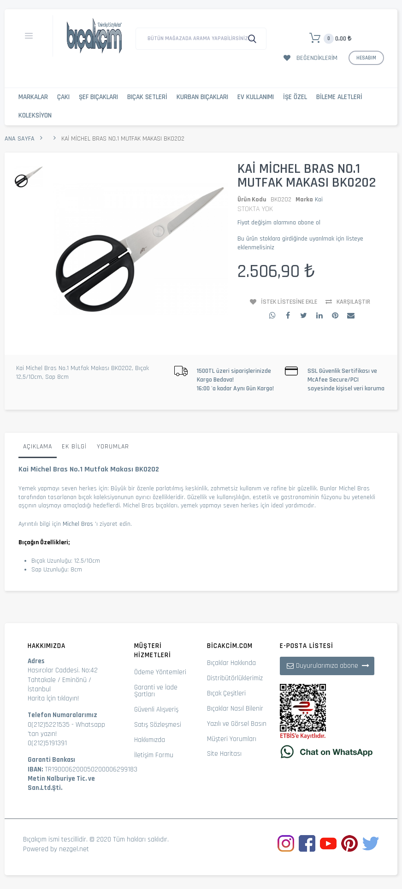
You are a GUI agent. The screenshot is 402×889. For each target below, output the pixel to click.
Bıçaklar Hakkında (231, 662)
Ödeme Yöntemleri (160, 672)
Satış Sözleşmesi (157, 724)
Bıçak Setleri (147, 97)
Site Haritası (224, 753)
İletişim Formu (153, 755)
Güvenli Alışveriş (156, 709)
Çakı (63, 97)
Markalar (33, 97)
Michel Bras (78, 524)
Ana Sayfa (20, 139)
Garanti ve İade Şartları (155, 691)
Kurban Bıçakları (202, 97)
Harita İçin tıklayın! (53, 698)
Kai (319, 199)
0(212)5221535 (49, 724)
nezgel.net (74, 849)
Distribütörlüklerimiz (235, 678)
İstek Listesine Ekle (289, 302)
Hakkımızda (149, 739)
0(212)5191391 (47, 743)
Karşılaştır (353, 302)
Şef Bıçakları (98, 97)
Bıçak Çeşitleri (226, 693)
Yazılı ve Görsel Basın (236, 723)
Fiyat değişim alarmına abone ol (278, 222)
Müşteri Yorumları (231, 739)
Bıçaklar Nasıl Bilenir (235, 708)
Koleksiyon (35, 115)
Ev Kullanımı (255, 97)
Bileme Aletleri (339, 97)
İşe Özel (295, 97)
